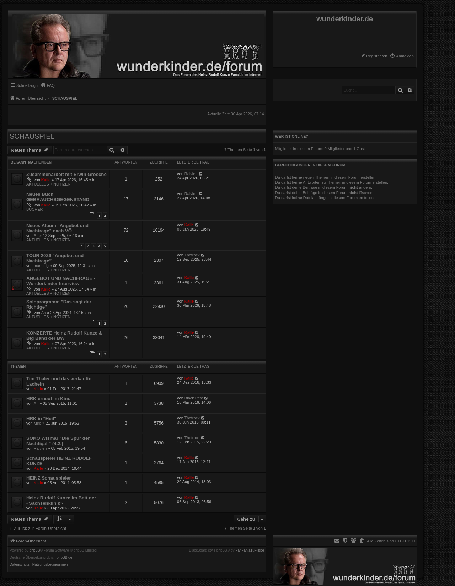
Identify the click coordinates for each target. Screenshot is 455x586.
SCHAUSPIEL (32, 136)
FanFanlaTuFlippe (249, 550)
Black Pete (193, 398)
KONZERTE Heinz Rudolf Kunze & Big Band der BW (64, 335)
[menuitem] (402, 56)
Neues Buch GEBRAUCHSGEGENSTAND (57, 197)
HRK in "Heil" (41, 418)
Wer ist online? (291, 136)
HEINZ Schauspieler (48, 478)
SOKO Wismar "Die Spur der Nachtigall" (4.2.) (58, 441)
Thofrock (192, 255)
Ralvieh (191, 174)
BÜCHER (34, 209)
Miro (37, 423)
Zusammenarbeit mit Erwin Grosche (66, 174)
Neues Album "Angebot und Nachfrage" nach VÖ (57, 228)
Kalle (45, 180)
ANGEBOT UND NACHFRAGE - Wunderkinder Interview (60, 281)
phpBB (35, 550)
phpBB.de (64, 557)
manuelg (41, 266)
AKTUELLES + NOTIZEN (48, 184)
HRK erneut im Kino (48, 398)
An (36, 235)
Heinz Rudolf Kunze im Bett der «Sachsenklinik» (61, 500)
